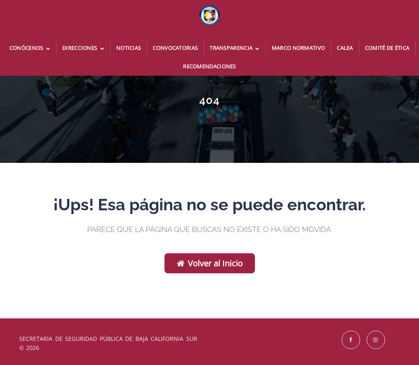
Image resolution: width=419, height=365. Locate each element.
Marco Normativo (298, 48)
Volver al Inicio (210, 263)
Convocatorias (175, 48)
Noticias (128, 48)
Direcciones (83, 48)
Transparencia (235, 48)
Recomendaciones (209, 66)
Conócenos (29, 48)
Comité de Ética (387, 48)
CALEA (345, 48)
